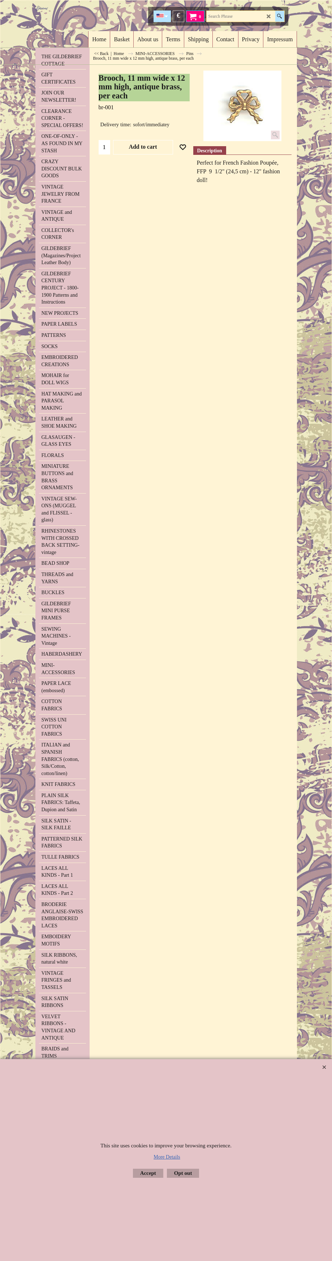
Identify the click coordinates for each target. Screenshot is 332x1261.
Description (209, 150)
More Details (167, 1157)
